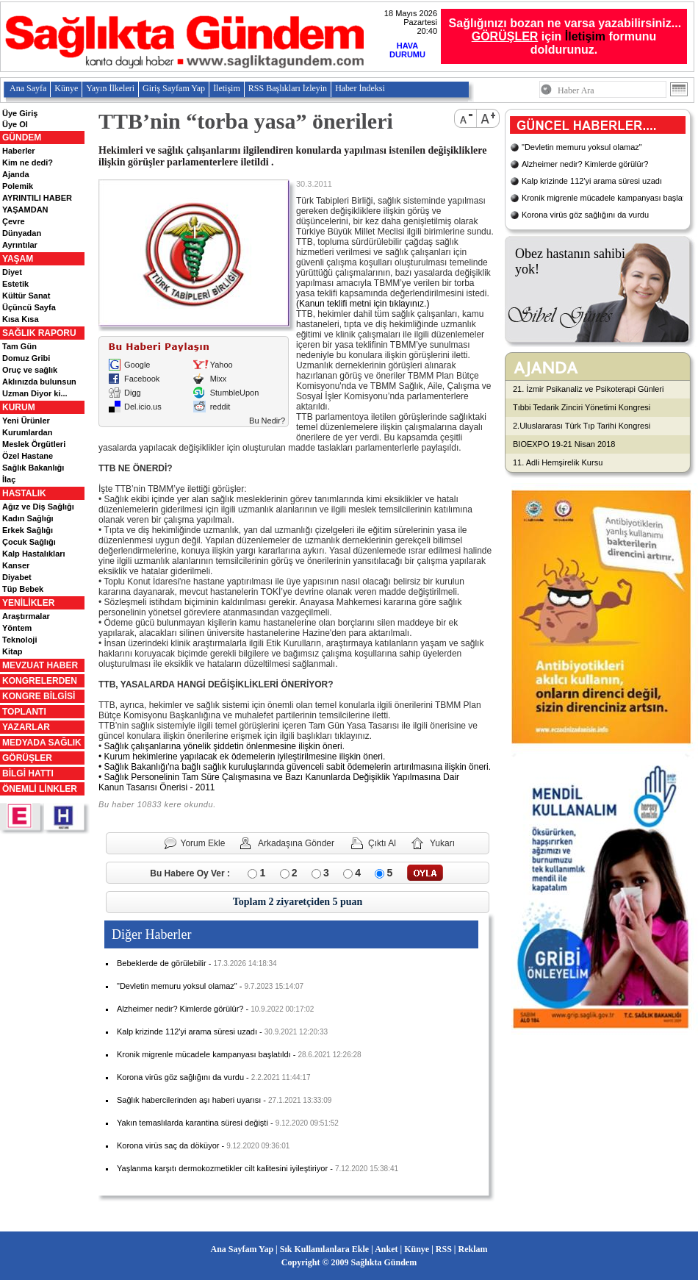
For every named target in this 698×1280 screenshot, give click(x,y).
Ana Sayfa (28, 88)
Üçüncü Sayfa (29, 307)
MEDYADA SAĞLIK (42, 742)
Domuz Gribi (26, 358)
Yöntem (17, 627)
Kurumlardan (27, 432)
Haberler (18, 150)
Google (137, 364)
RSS (444, 1249)
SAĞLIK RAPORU (39, 333)
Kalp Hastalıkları (33, 553)
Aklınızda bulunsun (39, 381)
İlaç (8, 479)
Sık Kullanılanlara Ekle (324, 1249)
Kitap (12, 651)
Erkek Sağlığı (27, 530)
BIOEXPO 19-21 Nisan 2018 (564, 444)
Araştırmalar (26, 616)
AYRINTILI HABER (37, 197)
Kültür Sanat (26, 295)
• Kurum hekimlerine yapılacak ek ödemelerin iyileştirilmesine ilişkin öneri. (241, 756)
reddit (220, 406)
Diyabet (17, 577)
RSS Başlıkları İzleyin (287, 88)
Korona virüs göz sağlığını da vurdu (180, 1077)
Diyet (12, 272)
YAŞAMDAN (25, 209)
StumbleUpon (234, 392)
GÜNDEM (21, 137)
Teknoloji (19, 639)
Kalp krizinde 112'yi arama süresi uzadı (187, 1031)
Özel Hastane (27, 455)
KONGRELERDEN (39, 681)
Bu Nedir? (267, 420)
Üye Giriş (19, 113)
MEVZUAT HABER (40, 665)
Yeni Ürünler (26, 420)
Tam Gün (19, 346)
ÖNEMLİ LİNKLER (39, 789)
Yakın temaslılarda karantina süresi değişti (192, 1122)
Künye (66, 88)
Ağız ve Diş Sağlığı (38, 506)
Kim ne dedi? (27, 162)
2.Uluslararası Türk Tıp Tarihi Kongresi (581, 425)
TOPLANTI (24, 712)
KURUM (18, 407)
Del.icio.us (143, 406)
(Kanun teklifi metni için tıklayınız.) (362, 303)
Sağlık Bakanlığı (33, 467)
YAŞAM (17, 259)
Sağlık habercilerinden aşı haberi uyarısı (189, 1099)
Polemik (17, 186)
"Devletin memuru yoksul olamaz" (177, 986)
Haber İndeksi (360, 88)
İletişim (585, 36)
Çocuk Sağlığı (29, 541)
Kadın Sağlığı (28, 518)
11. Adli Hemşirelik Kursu (557, 462)
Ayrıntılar (19, 244)
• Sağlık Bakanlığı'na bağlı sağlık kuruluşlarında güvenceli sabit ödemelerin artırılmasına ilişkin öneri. (294, 767)
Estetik (15, 283)
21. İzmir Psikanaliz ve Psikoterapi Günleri (588, 389)
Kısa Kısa (20, 319)
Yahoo (221, 364)
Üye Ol (15, 124)
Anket (386, 1249)
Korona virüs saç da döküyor (168, 1145)
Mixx (218, 378)
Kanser (15, 565)
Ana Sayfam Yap (242, 1249)
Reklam (472, 1249)
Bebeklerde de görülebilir (161, 963)
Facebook (141, 378)
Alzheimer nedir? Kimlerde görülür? (180, 1008)
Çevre (13, 221)
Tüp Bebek (22, 588)
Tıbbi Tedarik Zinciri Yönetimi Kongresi (581, 407)
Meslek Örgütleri (33, 444)
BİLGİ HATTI (28, 773)
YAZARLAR (26, 727)
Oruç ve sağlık (29, 369)
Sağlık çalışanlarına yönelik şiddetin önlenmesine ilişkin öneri (223, 746)
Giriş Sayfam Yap (174, 88)
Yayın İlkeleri (110, 88)
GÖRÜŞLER (27, 758)
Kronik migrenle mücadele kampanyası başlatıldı (204, 1054)
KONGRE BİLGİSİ (38, 696)
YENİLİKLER (28, 603)
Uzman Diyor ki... (35, 393)
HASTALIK (24, 493)
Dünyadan (21, 233)
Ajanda (15, 174)
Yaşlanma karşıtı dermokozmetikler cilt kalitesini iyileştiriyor (222, 1168)
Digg (132, 392)
